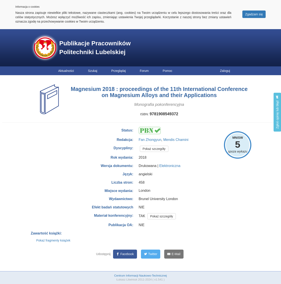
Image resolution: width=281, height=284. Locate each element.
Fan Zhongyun (150, 140)
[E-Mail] (173, 254)
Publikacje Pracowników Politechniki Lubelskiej (95, 47)
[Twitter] (150, 254)
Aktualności (66, 71)
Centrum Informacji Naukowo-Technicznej (140, 275)
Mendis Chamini (176, 140)
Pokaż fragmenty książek (53, 240)
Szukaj (92, 71)
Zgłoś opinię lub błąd (277, 112)
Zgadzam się (254, 14)
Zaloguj (225, 71)
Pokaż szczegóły (154, 149)
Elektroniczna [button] (169, 166)
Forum (144, 71)
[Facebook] (125, 254)
